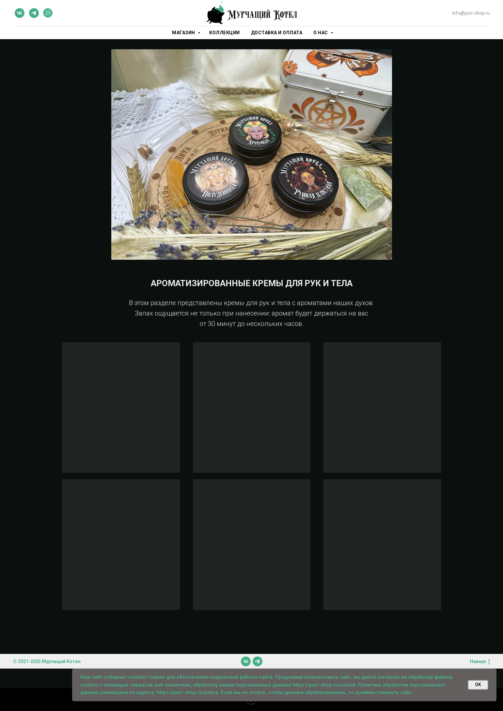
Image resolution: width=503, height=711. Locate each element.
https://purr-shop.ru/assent (323, 685)
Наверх (480, 662)
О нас (321, 32)
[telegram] (34, 13)
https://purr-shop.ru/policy (187, 692)
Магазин (184, 32)
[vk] (19, 13)
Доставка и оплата (277, 32)
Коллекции (224, 32)
